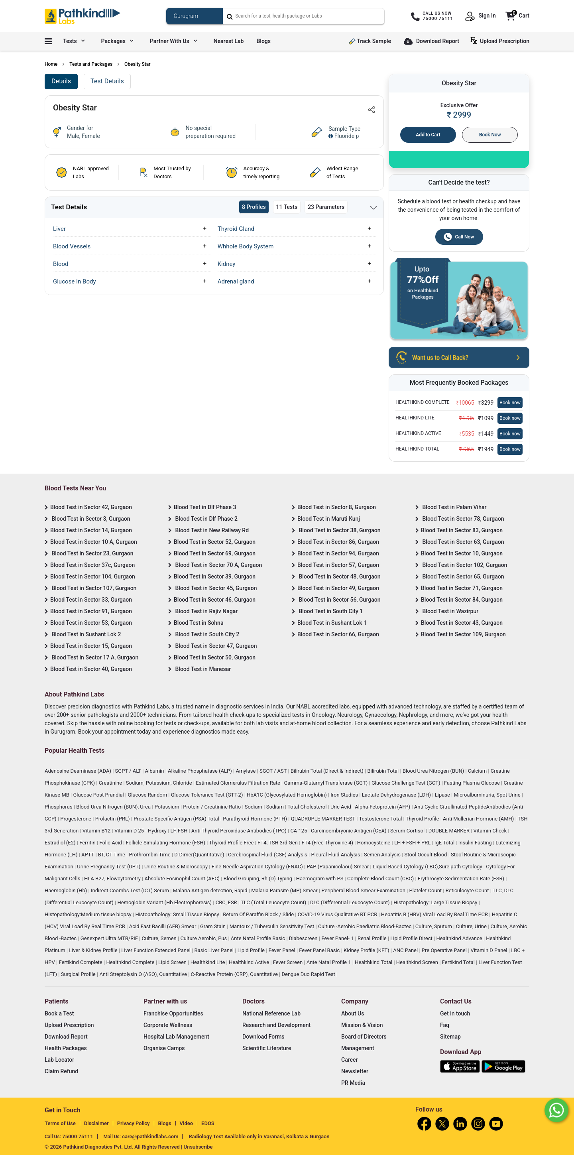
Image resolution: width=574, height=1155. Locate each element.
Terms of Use (60, 1123)
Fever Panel (283, 950)
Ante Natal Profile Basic (259, 938)
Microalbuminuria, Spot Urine (488, 795)
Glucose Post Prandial (99, 795)
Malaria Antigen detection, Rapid (211, 890)
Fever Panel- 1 (338, 938)
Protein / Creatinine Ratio (212, 807)
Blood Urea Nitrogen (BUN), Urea (114, 807)
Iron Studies (344, 795)
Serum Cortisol (408, 831)
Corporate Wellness (168, 1025)
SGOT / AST (273, 771)
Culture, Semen (160, 938)
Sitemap (450, 1036)
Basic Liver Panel (215, 950)
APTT (88, 855)
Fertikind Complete (81, 962)
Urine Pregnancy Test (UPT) (109, 867)
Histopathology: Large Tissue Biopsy (435, 902)
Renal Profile (373, 938)
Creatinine (111, 783)
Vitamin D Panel (490, 950)
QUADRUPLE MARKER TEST (324, 819)
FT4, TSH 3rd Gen (278, 843)
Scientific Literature (266, 1048)
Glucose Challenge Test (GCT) (407, 783)
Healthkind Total (374, 962)
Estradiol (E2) (61, 843)
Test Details (107, 81)
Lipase (443, 795)
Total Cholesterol (307, 807)
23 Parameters (326, 207)
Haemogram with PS (320, 878)
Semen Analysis (383, 855)
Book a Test (59, 1013)
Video (186, 1123)
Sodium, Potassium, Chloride (159, 783)
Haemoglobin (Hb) (66, 890)
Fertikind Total (459, 962)
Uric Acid (341, 807)
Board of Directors (364, 1036)
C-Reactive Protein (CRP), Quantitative (235, 974)
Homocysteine (374, 843)
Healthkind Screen (417, 962)
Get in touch (455, 1013)
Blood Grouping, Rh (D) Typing (259, 878)
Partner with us (173, 41)
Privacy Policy (133, 1123)
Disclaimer (96, 1123)
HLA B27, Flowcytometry (113, 878)
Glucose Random (148, 795)
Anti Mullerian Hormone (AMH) (479, 819)
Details (61, 81)
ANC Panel (406, 950)
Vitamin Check (491, 831)
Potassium (168, 807)
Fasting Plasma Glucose (472, 783)
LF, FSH (180, 831)
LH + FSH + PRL (413, 843)
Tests (74, 41)
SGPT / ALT (129, 771)
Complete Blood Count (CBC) (381, 878)
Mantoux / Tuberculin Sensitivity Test (273, 926)
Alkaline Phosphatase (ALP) (200, 771)
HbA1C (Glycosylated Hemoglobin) (287, 795)
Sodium (254, 807)
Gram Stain (213, 926)
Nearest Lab (229, 41)
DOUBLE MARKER (450, 831)
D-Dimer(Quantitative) (199, 855)
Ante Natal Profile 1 (329, 962)
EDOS (207, 1123)
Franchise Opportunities (173, 1013)
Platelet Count (426, 890)
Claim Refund (61, 1071)
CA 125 (299, 831)
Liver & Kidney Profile (94, 950)
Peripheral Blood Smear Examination (364, 890)
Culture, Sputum (434, 926)
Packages (117, 41)
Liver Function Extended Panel (156, 950)
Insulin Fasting (475, 843)
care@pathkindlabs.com (150, 1136)
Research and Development (276, 1025)
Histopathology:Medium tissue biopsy (89, 914)
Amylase (246, 771)
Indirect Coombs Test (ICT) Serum (130, 890)
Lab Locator (59, 1060)
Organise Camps (164, 1048)
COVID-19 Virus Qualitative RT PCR (338, 914)
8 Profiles (254, 207)
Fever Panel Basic (320, 950)
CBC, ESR (227, 902)
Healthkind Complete (130, 962)
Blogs (263, 41)
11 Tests (287, 207)
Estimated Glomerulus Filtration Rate (238, 783)
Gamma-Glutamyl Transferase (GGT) (326, 783)
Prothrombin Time (150, 855)
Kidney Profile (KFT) (367, 950)
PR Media (353, 1083)
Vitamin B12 (97, 831)
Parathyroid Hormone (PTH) (255, 819)
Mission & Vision (362, 1025)
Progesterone (76, 819)
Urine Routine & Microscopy (176, 867)
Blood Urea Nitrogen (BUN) (434, 771)
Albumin (155, 771)
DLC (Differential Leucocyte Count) (350, 902)
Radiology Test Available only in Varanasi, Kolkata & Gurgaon (259, 1136)
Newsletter (354, 1071)
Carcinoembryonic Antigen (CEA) (349, 831)
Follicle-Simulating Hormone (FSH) (166, 843)
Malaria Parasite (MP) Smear (285, 890)
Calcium (478, 771)
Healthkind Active (249, 962)
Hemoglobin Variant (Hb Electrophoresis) (165, 902)
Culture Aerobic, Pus (204, 938)
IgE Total (445, 843)
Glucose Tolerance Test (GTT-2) (207, 795)
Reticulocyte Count (468, 890)
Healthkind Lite (208, 962)
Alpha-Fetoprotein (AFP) (383, 807)
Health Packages (66, 1048)
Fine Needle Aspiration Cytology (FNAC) (258, 867)
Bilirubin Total (383, 771)
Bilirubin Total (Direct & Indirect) (328, 771)
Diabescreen (304, 938)
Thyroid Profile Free (232, 843)
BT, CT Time (112, 855)
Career (349, 1060)
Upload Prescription (501, 40)
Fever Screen (288, 962)
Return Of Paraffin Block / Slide (259, 914)
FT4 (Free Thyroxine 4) (328, 843)
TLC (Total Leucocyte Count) (274, 902)
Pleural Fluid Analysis (336, 855)
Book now (510, 402)
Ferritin (88, 843)
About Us (352, 1013)
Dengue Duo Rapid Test (308, 974)
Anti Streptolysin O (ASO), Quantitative (143, 974)
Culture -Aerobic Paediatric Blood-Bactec (365, 926)
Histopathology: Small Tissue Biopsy (177, 914)
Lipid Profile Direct (412, 938)
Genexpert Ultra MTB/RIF (110, 938)
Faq (444, 1025)
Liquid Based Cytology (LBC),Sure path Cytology (428, 867)
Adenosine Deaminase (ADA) (78, 771)
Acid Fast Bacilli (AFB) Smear (163, 926)
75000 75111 (77, 1136)
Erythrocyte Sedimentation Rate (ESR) (461, 878)
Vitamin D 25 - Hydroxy (141, 831)
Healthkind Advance (460, 938)
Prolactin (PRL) (113, 819)
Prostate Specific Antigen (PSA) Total (177, 819)
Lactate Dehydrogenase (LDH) (397, 795)
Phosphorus (59, 807)
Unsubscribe (198, 1147)
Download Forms (263, 1036)
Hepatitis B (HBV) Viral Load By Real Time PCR (435, 914)
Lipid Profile (252, 950)
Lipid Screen (173, 962)
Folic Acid (111, 843)
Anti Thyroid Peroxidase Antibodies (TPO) (239, 831)
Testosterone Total (381, 819)
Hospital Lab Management (176, 1036)
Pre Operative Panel (445, 950)
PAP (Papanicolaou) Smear (338, 867)
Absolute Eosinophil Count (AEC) (182, 878)
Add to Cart (428, 135)
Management (357, 1048)
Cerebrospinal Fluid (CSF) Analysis (268, 855)
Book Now (490, 135)
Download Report (431, 42)
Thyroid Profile (423, 819)
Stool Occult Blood (426, 855)
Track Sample (370, 41)
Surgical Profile (79, 974)
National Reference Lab (271, 1013)
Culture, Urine (472, 926)
